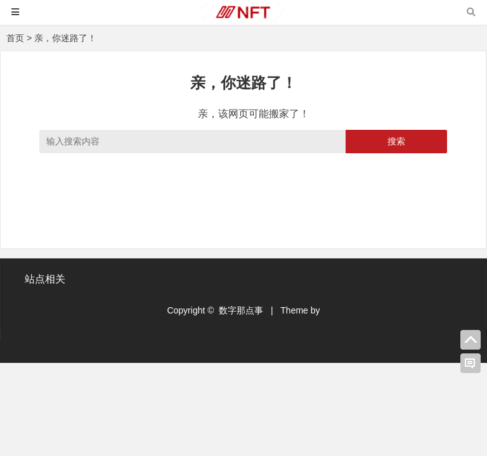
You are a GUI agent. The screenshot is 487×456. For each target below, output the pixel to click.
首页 (15, 38)
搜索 (396, 141)
